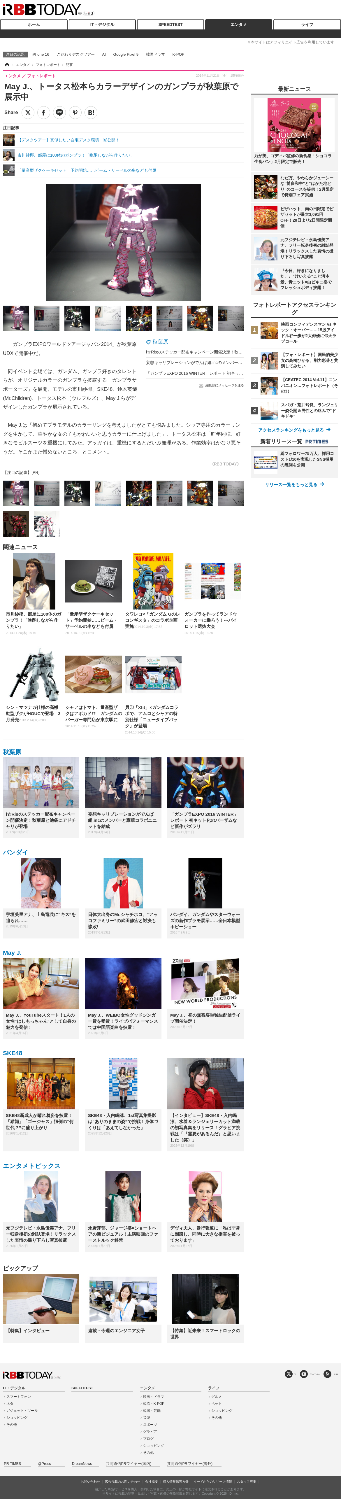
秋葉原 (160, 342)
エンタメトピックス (32, 1165)
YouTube (315, 1374)
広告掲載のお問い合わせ (122, 1481)
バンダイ (16, 852)
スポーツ (150, 1425)
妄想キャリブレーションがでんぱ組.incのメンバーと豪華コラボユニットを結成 (218, 362)
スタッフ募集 (246, 1481)
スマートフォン (18, 1397)
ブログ (148, 1439)
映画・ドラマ (153, 1397)
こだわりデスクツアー (76, 54)
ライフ (307, 24)
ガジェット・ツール (22, 1411)
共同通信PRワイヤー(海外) (189, 1464)
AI (104, 54)
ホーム (34, 24)
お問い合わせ (90, 1481)
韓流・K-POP (153, 1404)
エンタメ (239, 24)
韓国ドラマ (155, 54)
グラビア (150, 1432)
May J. (12, 952)
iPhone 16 (40, 54)
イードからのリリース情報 (213, 1481)
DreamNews (82, 1464)
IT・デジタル (102, 24)
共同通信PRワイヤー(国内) (128, 1464)
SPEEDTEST (170, 24)
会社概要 (151, 1481)
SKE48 (12, 1053)
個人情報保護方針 (176, 1481)
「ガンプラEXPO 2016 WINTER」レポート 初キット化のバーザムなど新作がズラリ (223, 373)
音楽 (146, 1418)
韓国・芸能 (152, 1411)
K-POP (178, 54)
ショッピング (16, 1418)
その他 (11, 1425)
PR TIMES (12, 1464)
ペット (216, 1404)
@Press (44, 1464)
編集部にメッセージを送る (224, 385)
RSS (336, 1374)
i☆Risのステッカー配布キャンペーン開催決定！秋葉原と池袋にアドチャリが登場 (221, 352)
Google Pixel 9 (125, 54)
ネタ (9, 1404)
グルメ (216, 1397)
